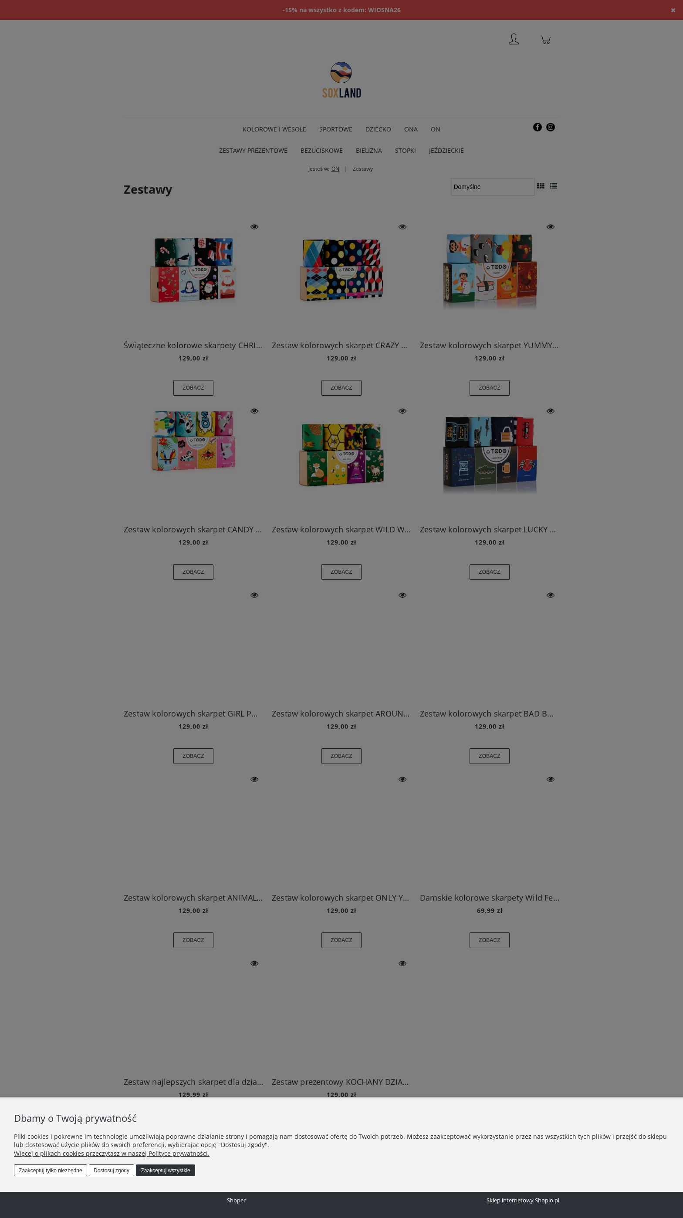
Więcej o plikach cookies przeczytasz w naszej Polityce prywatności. (112, 1153)
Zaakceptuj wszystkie (165, 1171)
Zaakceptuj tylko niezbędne (50, 1171)
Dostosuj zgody (111, 1171)
